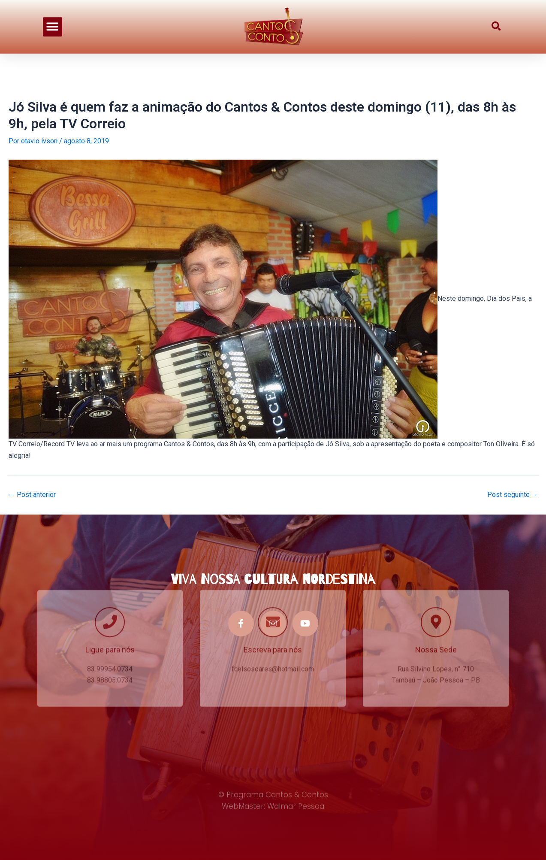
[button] (52, 23)
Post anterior (32, 494)
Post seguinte (512, 494)
